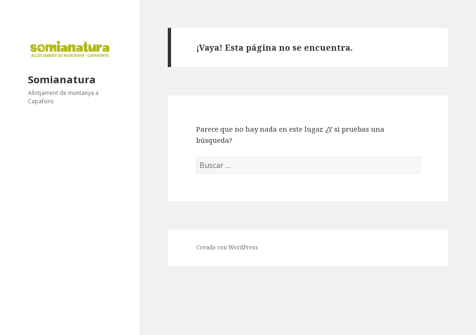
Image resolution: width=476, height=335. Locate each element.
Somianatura (62, 79)
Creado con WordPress (227, 247)
